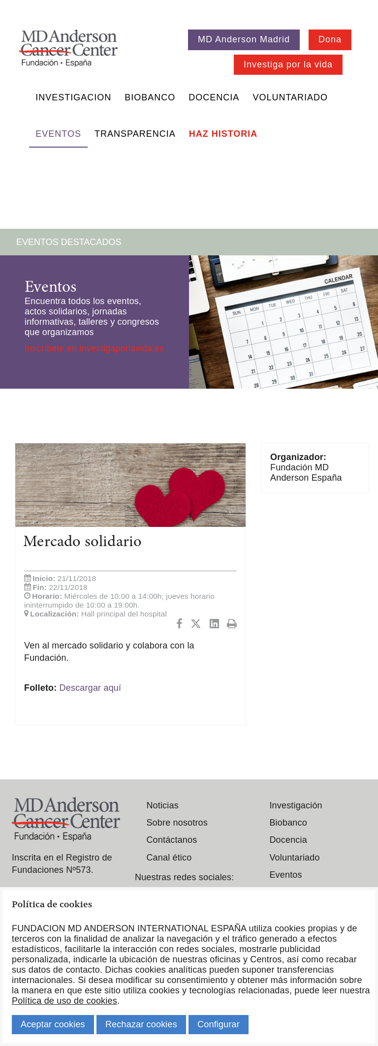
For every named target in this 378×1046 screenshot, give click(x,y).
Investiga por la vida (288, 64)
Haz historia (223, 134)
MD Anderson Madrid (244, 39)
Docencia (214, 97)
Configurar (218, 1024)
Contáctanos (171, 840)
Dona (330, 39)
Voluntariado (290, 97)
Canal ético (168, 857)
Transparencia (135, 134)
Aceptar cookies (53, 1024)
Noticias (162, 805)
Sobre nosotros (177, 823)
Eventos (58, 134)
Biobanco (150, 97)
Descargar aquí (91, 688)
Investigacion (73, 97)
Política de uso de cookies (64, 1001)
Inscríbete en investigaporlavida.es (94, 348)
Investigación (295, 805)
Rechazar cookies (141, 1024)
